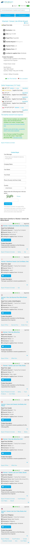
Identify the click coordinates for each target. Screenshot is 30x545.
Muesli (12, 501)
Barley (19, 252)
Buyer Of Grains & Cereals (8, 142)
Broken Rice (24, 325)
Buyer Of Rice (5, 325)
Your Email (7, 175)
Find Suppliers (22, 15)
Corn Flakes (12, 394)
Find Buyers (7, 15)
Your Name (7, 169)
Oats (16, 541)
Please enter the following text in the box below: (15, 192)
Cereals (25, 539)
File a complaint (23, 78)
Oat (25, 252)
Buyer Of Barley (5, 539)
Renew (18, 196)
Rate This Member (11, 78)
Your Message (8, 154)
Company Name (8, 164)
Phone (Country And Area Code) (12, 180)
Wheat (19, 432)
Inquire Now (8, 203)
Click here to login (17, 137)
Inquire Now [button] (6, 240)
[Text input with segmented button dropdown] (15, 10)
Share (26, 23)
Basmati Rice (15, 325)
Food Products (22, 498)
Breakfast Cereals (7, 541)
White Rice (14, 358)
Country (6, 185)
